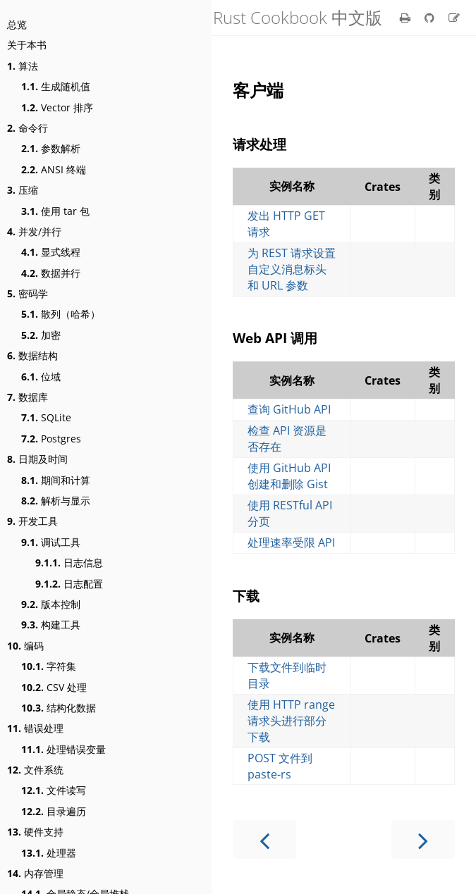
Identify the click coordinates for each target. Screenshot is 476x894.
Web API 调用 (275, 338)
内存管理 (35, 873)
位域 (41, 376)
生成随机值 (55, 86)
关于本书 (27, 44)
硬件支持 (35, 831)
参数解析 (50, 148)
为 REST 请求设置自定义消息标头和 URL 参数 (292, 269)
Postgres (51, 438)
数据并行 (50, 273)
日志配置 (69, 583)
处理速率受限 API (291, 542)
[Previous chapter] (264, 839)
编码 (25, 645)
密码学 (27, 293)
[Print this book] (406, 17)
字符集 (48, 666)
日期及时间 (37, 459)
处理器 (48, 852)
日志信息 (69, 562)
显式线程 (50, 252)
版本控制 (50, 604)
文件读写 (53, 790)
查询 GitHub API (289, 409)
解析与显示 (55, 500)
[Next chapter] (423, 839)
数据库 (27, 397)
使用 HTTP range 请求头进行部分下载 (291, 721)
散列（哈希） (60, 314)
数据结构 (32, 355)
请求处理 (259, 144)
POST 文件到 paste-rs (280, 766)
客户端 (258, 89)
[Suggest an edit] (454, 17)
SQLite (46, 417)
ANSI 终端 (53, 169)
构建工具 (50, 624)
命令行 (27, 128)
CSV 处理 (54, 687)
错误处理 (35, 728)
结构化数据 (58, 707)
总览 (17, 24)
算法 (22, 66)
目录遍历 (53, 811)
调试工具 (50, 542)
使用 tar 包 (55, 211)
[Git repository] (431, 17)
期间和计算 (55, 480)
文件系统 (35, 769)
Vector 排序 (57, 107)
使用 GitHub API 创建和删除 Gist (289, 476)
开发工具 (32, 521)
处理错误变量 (63, 749)
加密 (41, 335)
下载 (246, 595)
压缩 (22, 190)
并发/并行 (34, 231)
